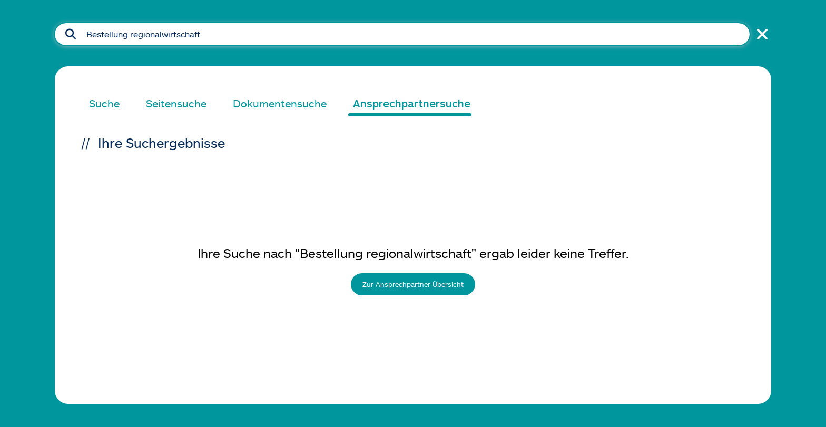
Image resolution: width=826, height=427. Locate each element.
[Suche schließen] (760, 34)
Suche (104, 103)
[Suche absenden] (70, 34)
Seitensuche (176, 103)
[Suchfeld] (402, 34)
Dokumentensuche (280, 103)
